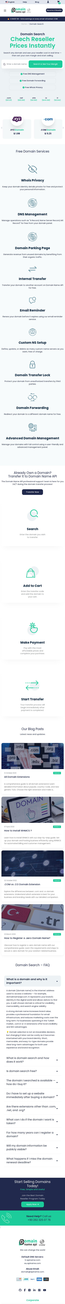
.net (21, 98)
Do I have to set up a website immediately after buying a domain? (30, 1095)
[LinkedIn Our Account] (34, 1290)
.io (46, 98)
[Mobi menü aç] (5, 10)
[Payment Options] (32, 1280)
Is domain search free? (21, 1071)
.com (9, 98)
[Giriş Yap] (48, 2)
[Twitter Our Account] (29, 1290)
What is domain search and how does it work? (27, 1059)
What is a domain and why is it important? (26, 981)
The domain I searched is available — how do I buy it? (30, 1082)
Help (25, 2)
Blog (37, 2)
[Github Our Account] (20, 1290)
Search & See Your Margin (45, 64)
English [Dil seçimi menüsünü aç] (10, 2)
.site (34, 98)
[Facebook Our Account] (25, 1290)
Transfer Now (32, 492)
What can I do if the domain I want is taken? (30, 1121)
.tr (57, 98)
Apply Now (32, 1204)
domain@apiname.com (32, 1271)
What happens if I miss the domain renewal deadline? (29, 1160)
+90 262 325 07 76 (39, 1220)
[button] (63, 128)
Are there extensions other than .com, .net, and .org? (31, 1108)
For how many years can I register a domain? (30, 1134)
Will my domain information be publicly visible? (26, 1147)
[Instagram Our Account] (39, 1290)
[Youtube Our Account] (44, 1290)
